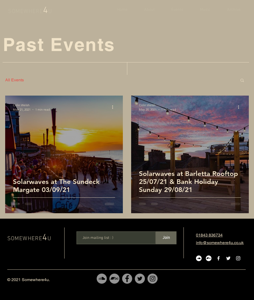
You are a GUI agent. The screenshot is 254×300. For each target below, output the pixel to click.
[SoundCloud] (102, 279)
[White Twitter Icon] (228, 258)
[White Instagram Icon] (238, 258)
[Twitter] (140, 279)
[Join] (166, 237)
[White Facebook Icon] (218, 258)
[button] (242, 80)
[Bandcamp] (114, 279)
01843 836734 (209, 235)
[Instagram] (152, 279)
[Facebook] (127, 279)
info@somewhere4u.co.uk (220, 242)
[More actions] (114, 107)
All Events (14, 79)
